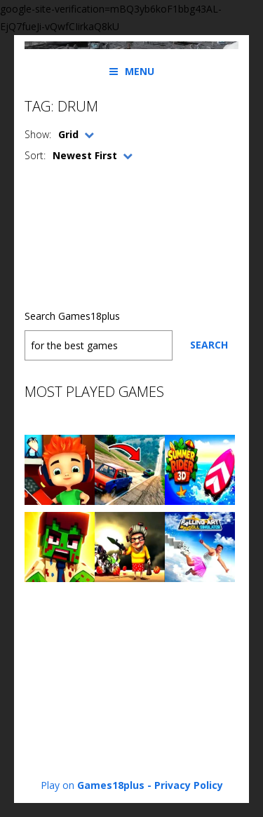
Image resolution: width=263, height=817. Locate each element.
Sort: (35, 155)
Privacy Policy (188, 785)
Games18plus (110, 785)
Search (209, 344)
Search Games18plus (72, 316)
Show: (38, 134)
